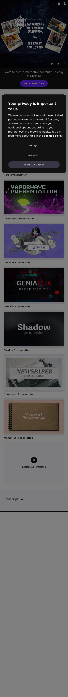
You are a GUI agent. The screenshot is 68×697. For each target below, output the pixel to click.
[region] (34, 133)
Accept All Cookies (34, 164)
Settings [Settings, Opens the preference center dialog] (32, 145)
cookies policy (53, 135)
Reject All (33, 154)
